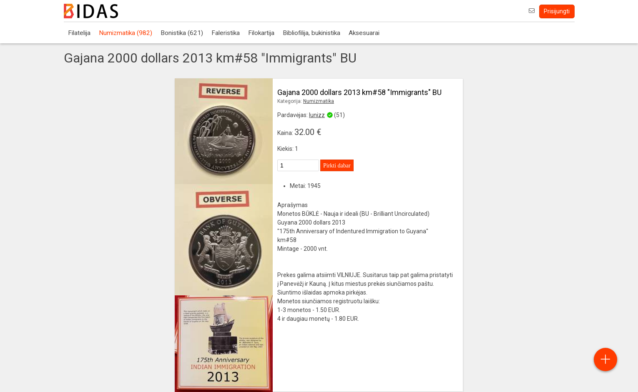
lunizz (317, 115)
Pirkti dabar (337, 165)
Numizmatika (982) (125, 33)
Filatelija (79, 33)
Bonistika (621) (182, 33)
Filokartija (261, 33)
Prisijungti (557, 11)
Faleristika (225, 33)
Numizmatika (318, 101)
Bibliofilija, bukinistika (311, 33)
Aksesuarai (364, 33)
